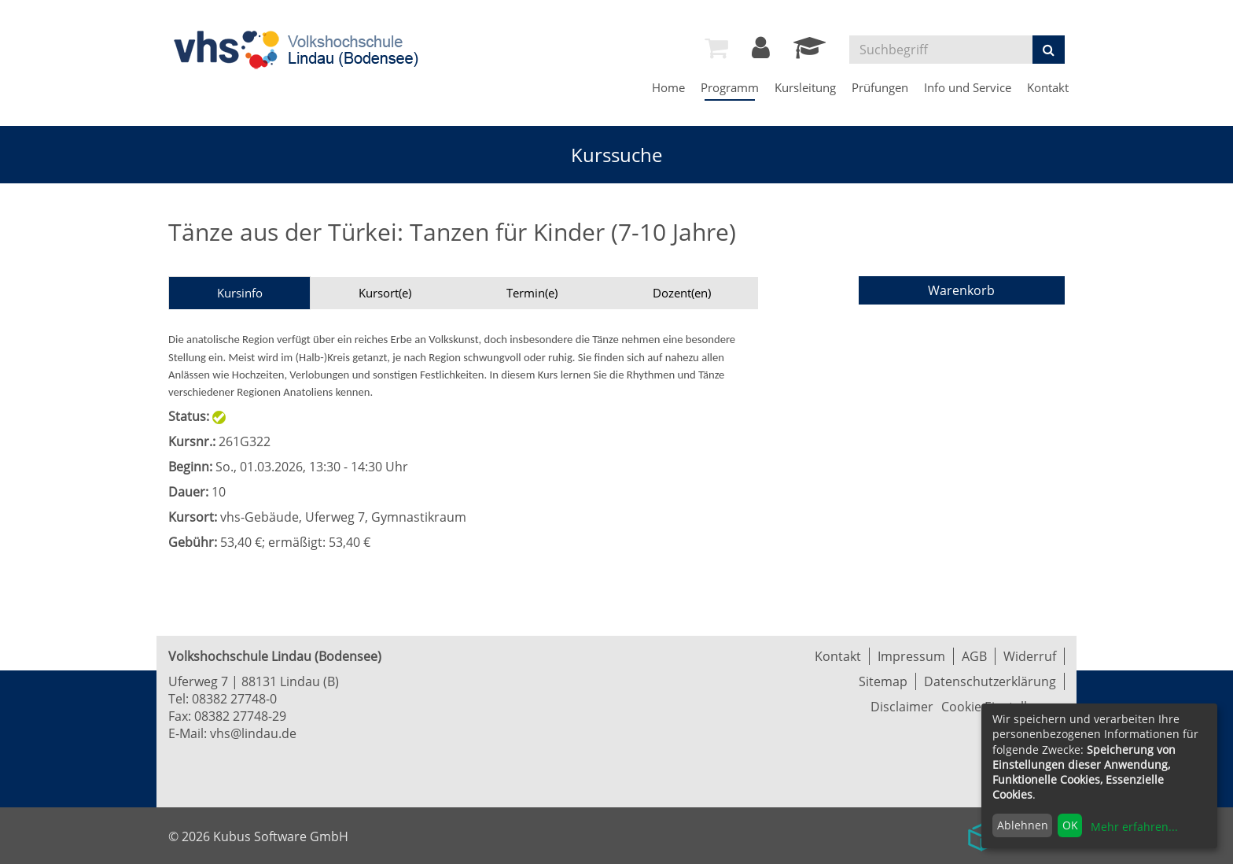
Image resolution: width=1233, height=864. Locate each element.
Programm (730, 87)
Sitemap (883, 681)
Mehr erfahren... (1134, 826)
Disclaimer (901, 706)
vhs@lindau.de (253, 733)
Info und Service (967, 87)
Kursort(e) (385, 293)
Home (668, 87)
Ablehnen (1022, 825)
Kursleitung (805, 87)
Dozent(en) (682, 293)
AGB (974, 656)
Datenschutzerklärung (990, 681)
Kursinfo (240, 293)
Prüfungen (880, 87)
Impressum (911, 656)
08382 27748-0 (234, 698)
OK (1070, 825)
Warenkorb (961, 290)
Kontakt (1048, 87)
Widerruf (1029, 656)
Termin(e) (532, 293)
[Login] (761, 52)
